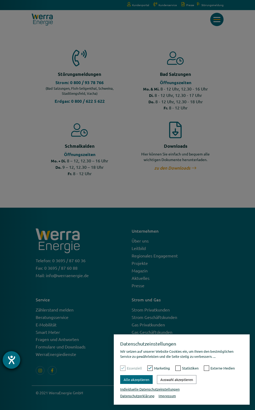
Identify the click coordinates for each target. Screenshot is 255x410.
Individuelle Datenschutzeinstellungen (150, 389)
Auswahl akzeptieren (176, 379)
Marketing (162, 368)
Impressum (167, 395)
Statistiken (190, 368)
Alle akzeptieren (136, 379)
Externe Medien (223, 368)
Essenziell (134, 368)
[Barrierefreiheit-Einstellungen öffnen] (11, 360)
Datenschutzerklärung (137, 395)
